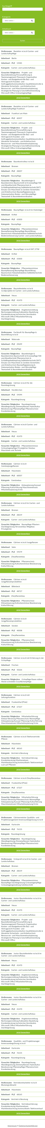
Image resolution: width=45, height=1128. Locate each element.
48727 (19, 591)
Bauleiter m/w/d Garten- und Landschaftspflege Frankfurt (19, 107)
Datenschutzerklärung (28, 1126)
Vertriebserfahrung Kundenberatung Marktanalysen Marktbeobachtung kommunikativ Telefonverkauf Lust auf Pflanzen (22, 761)
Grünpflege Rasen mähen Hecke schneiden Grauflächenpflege (22, 680)
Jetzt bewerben (23, 97)
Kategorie (6, 17)
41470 (19, 300)
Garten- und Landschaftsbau (23, 68)
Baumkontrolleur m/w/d (24, 161)
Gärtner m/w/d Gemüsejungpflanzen (13, 465)
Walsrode (16, 339)
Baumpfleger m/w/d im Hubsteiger (28, 210)
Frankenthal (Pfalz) (19, 702)
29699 (19, 344)
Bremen (15, 166)
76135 (19, 829)
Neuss (14, 295)
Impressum (12, 1126)
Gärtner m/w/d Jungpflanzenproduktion (13, 580)
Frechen (15, 665)
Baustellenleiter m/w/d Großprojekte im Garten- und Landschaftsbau (20, 289)
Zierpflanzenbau (18, 556)
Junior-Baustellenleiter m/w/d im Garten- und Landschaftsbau (21, 899)
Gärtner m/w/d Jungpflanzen (26, 542)
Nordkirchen (17, 390)
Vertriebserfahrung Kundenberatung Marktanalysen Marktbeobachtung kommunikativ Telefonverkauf (22, 1106)
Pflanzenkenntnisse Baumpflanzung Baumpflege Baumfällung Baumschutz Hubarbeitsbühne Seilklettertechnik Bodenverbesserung (21, 271)
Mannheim (16, 471)
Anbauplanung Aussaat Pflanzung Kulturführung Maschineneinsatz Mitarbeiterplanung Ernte (21, 487)
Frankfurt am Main (19, 113)
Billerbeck (16, 586)
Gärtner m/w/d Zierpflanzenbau (27, 778)
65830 (19, 219)
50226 (19, 670)
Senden (15, 625)
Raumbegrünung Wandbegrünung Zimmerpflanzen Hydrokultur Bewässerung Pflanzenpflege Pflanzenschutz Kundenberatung (20, 407)
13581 (19, 63)
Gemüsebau (16, 480)
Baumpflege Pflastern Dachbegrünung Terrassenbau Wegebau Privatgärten (20, 526)
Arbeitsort (6, 29)
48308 (19, 630)
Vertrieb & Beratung (19, 753)
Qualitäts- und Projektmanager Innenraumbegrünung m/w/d (20, 1042)
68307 (19, 475)
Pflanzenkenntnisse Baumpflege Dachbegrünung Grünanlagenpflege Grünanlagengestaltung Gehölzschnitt (21, 882)
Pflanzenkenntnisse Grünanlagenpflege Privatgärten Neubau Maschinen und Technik (19, 448)
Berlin (14, 58)
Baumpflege (16, 176)
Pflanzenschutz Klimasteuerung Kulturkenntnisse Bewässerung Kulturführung (21, 563)
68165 (19, 748)
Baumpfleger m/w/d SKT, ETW (26, 249)
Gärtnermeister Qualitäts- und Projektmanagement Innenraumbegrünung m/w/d (22, 818)
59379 (19, 552)
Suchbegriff (7, 6)
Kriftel (14, 214)
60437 (19, 118)
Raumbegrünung (18, 399)
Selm (14, 547)
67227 (19, 707)
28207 (19, 171)
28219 (19, 515)
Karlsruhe (16, 824)
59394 (19, 394)
